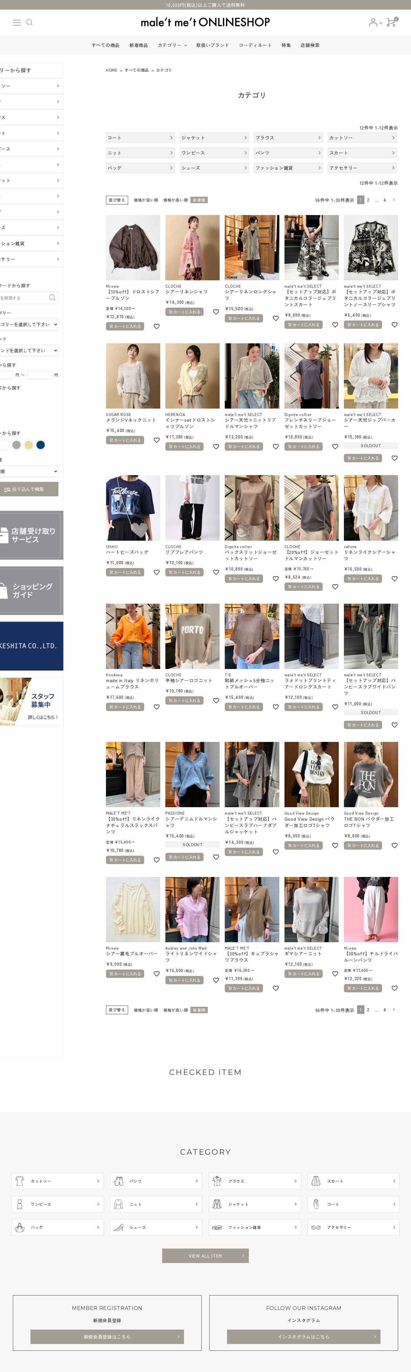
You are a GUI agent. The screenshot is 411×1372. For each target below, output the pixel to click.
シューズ (26, 227)
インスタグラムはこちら (304, 1336)
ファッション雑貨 (36, 243)
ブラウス (26, 117)
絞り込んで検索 (53, 490)
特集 (286, 45)
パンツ (24, 101)
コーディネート (255, 45)
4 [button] (385, 199)
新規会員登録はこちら (107, 1336)
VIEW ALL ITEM (205, 1255)
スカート (26, 133)
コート (24, 196)
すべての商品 (106, 45)
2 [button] (368, 199)
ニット (24, 164)
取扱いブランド (212, 45)
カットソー (28, 86)
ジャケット (28, 180)
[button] (393, 200)
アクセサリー (31, 259)
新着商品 (138, 45)
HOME (112, 70)
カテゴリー (170, 45)
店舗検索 (310, 45)
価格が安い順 (146, 200)
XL (26, 420)
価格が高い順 (175, 200)
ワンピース (28, 149)
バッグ (24, 212)
